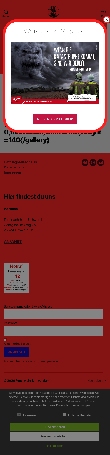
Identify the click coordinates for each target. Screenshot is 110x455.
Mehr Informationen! (55, 119)
